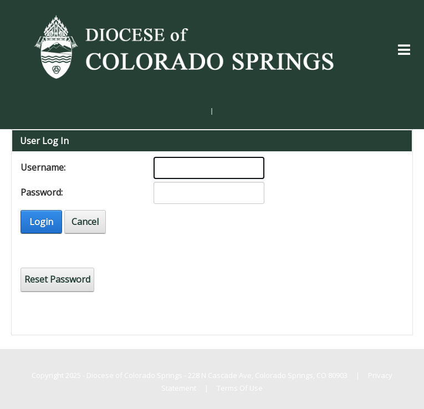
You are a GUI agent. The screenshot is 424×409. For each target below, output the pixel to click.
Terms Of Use (240, 388)
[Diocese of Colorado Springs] (186, 46)
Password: (42, 192)
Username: (43, 167)
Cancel (85, 222)
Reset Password (57, 279)
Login (41, 222)
